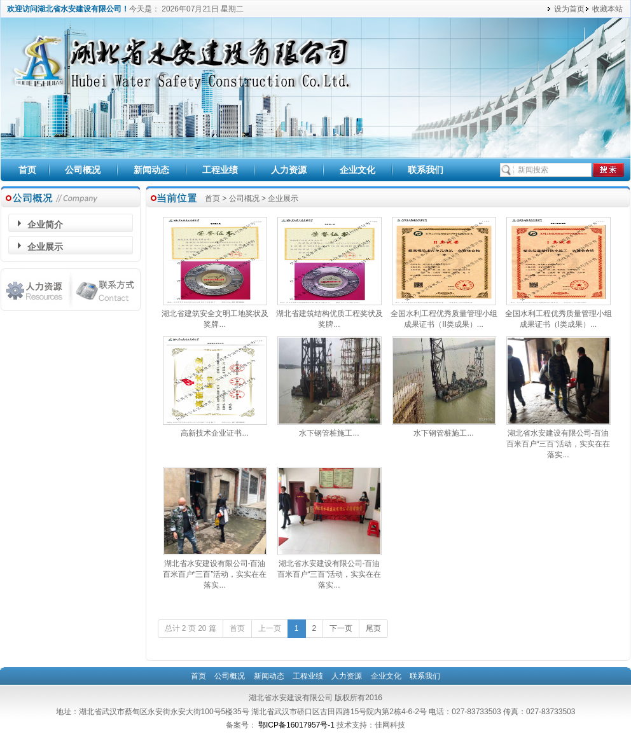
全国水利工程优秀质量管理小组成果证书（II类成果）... (444, 315)
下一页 (340, 628)
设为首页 (569, 8)
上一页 (269, 628)
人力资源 (289, 170)
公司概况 (83, 170)
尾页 (373, 628)
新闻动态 (151, 170)
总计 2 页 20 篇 (190, 628)
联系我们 (425, 170)
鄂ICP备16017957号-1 (297, 725)
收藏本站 (607, 8)
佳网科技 (390, 725)
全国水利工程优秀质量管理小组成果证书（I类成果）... (558, 315)
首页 (27, 170)
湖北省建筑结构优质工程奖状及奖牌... (329, 315)
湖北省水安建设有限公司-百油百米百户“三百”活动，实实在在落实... (558, 440)
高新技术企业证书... (215, 429)
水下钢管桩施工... (329, 429)
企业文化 (357, 170)
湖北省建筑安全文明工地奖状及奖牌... (215, 315)
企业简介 (45, 224)
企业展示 (45, 247)
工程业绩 (220, 170)
